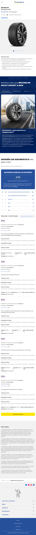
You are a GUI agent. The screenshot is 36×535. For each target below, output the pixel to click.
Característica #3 (27, 91)
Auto (8, 480)
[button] (9, 11)
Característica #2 (16, 91)
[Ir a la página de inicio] (19, 2)
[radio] (18, 192)
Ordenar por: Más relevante (27, 216)
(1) (26, 63)
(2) (22, 64)
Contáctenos (15, 186)
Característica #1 (6, 91)
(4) (31, 66)
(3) (23, 64)
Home (4, 480)
